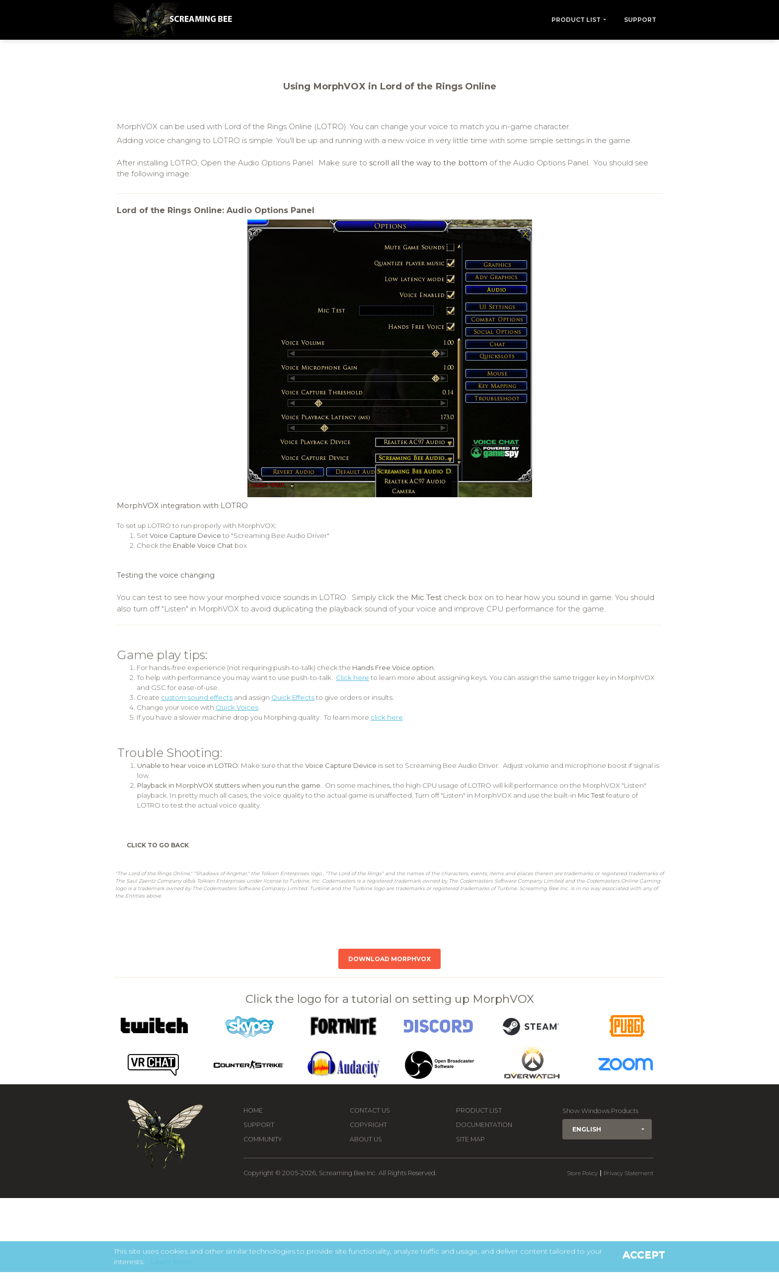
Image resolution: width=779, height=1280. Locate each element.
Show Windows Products (600, 1111)
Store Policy (582, 1173)
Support (640, 19)
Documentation (484, 1125)
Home (253, 1110)
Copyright (368, 1125)
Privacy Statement (628, 1173)
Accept (644, 1255)
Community (262, 1139)
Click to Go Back (158, 845)
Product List (576, 19)
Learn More (171, 1261)
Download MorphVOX (389, 959)
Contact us (370, 1110)
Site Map (470, 1139)
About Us (366, 1139)
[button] (607, 1129)
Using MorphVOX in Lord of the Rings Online (389, 86)
